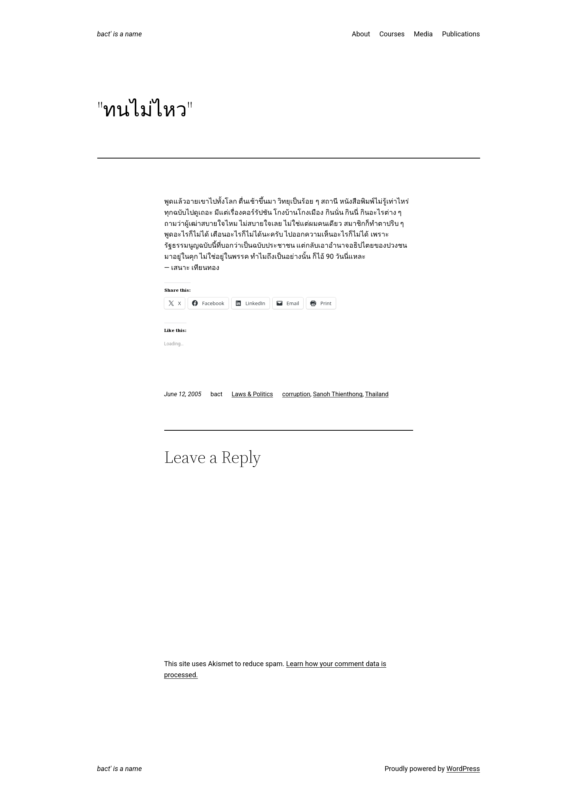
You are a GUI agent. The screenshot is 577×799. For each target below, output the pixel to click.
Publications (461, 34)
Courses (392, 34)
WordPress (463, 769)
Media (423, 34)
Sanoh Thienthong (337, 394)
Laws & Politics (252, 394)
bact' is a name (119, 34)
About (361, 34)
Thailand (376, 394)
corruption (296, 394)
